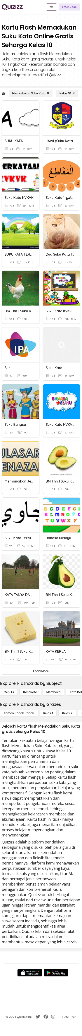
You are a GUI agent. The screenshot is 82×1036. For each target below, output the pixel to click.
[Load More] (41, 671)
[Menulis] (9, 692)
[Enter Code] (69, 7)
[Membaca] (53, 692)
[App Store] (29, 972)
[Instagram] (53, 1016)
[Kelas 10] (67, 93)
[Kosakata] (30, 692)
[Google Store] (56, 972)
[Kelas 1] (48, 713)
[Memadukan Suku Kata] (30, 93)
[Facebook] (46, 1016)
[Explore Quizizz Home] (12, 7)
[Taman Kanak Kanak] (19, 713)
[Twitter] (38, 1016)
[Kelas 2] (67, 713)
